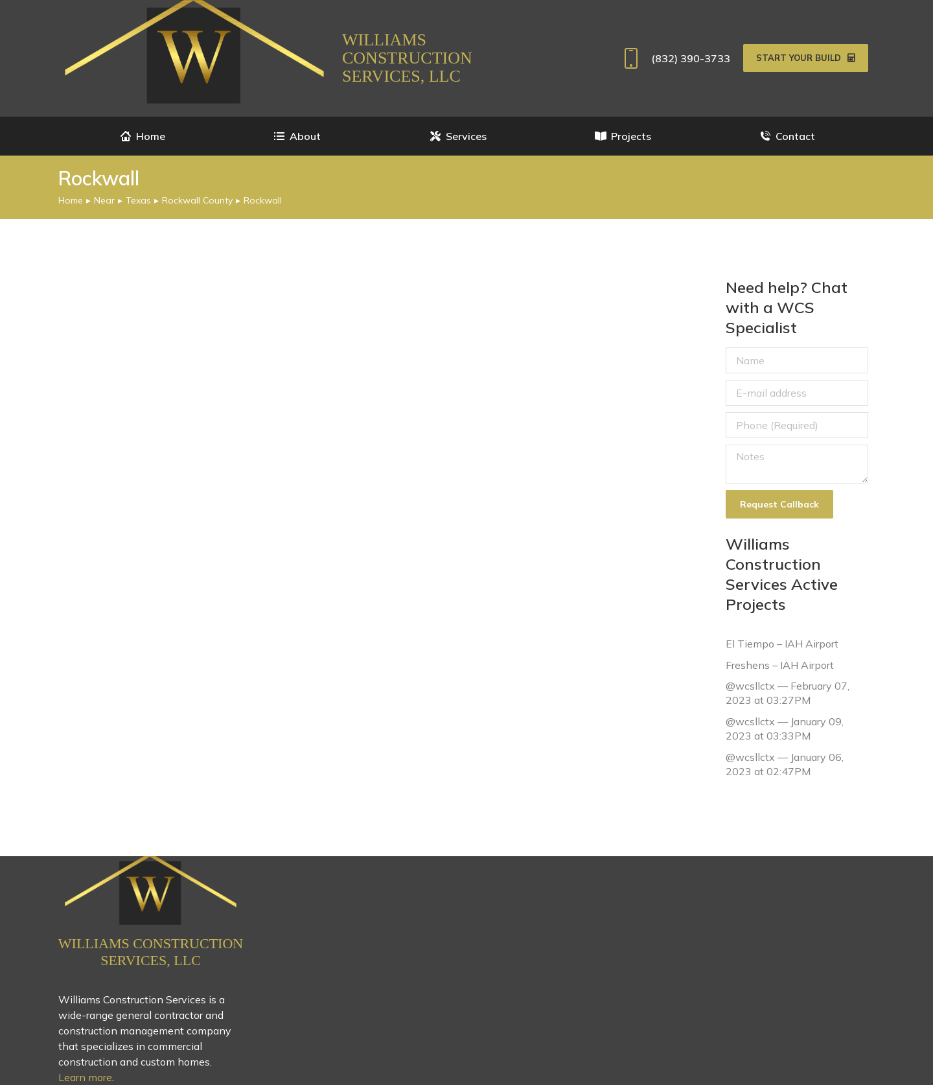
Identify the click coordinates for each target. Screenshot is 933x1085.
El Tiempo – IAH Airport (782, 643)
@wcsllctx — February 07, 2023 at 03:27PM (787, 692)
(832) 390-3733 (674, 58)
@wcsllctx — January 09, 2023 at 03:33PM (785, 728)
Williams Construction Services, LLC (407, 58)
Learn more (85, 1077)
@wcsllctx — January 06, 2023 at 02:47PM (785, 763)
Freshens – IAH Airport (780, 664)
